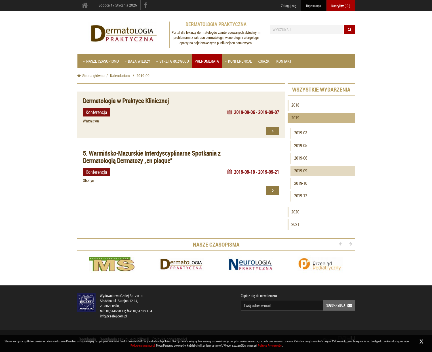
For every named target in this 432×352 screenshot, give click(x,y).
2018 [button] (295, 105)
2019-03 (300, 132)
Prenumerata (207, 61)
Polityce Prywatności (270, 345)
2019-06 (300, 158)
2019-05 (300, 145)
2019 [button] (295, 117)
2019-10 (300, 183)
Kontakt (284, 61)
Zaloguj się (288, 5)
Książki (264, 61)
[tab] (321, 106)
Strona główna (91, 75)
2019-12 (300, 195)
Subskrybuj (340, 305)
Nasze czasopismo (101, 61)
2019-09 (300, 170)
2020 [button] (295, 212)
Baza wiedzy (137, 61)
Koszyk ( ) (340, 5)
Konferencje (238, 61)
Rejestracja (313, 5)
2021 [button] (295, 224)
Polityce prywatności (142, 345)
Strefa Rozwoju (172, 61)
